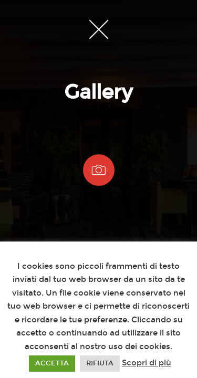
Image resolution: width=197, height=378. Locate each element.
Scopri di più (146, 363)
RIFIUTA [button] (99, 363)
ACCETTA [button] (52, 363)
